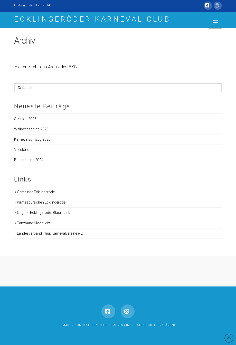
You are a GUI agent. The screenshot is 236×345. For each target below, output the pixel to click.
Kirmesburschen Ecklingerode (39, 202)
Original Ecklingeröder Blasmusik (42, 212)
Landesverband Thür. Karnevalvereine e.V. (48, 233)
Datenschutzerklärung (155, 325)
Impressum (120, 325)
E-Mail (65, 325)
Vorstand (21, 150)
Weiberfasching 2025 (31, 129)
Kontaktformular (91, 325)
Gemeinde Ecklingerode (34, 192)
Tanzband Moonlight (32, 223)
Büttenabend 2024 (28, 160)
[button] (215, 22)
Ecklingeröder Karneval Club (92, 19)
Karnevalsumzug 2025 (32, 139)
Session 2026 (25, 119)
